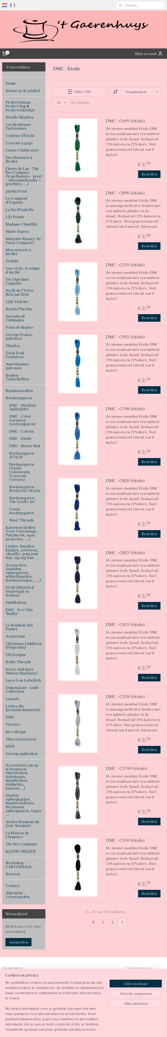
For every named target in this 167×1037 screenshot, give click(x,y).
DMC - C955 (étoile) (125, 336)
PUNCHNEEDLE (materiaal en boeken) (20, 591)
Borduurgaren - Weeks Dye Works (24, 488)
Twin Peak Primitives (15, 354)
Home (11, 83)
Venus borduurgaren (21, 510)
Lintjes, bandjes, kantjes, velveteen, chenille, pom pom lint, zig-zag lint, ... (22, 551)
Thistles (13, 345)
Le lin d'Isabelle (20, 209)
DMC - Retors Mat (24, 445)
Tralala (12, 260)
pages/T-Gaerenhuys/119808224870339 (81, 1003)
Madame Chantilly (22, 224)
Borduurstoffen (19, 390)
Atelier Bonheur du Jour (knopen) (22, 823)
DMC (10, 717)
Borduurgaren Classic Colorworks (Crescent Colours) (21, 472)
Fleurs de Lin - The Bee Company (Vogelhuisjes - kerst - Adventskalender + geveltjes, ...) (24, 176)
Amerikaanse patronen (17, 365)
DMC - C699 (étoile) (125, 121)
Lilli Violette (17, 301)
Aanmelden (18, 942)
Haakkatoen (16, 602)
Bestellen (149, 173)
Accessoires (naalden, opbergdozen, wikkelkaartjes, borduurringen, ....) (23, 572)
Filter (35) (80, 91)
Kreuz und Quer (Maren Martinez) (21, 671)
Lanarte (12, 698)
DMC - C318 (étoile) (125, 696)
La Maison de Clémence (17, 834)
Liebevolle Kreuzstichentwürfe (23, 707)
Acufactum (15, 636)
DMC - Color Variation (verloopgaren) (22, 420)
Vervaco (13, 724)
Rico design (16, 731)
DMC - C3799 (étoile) (126, 768)
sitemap (68, 1029)
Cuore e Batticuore (22, 150)
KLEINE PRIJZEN (21, 851)
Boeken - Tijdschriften (17, 377)
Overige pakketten (22, 753)
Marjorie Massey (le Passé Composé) (23, 240)
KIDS (10, 746)
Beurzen (13, 873)
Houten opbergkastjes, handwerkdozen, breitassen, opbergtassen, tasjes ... (23, 805)
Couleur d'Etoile (20, 135)
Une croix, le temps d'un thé (23, 270)
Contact (12, 885)
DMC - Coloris (21, 431)
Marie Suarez (17, 231)
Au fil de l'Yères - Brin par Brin (21, 292)
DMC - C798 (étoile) (125, 408)
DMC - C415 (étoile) (125, 624)
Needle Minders (19, 117)
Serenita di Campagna (15, 318)
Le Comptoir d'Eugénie (17, 200)
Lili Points (15, 216)
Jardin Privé (16, 191)
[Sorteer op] (135, 91)
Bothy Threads (18, 661)
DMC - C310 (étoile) (125, 840)
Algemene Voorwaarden (18, 894)
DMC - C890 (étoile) (125, 192)
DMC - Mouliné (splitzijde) (22, 407)
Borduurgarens (19, 397)
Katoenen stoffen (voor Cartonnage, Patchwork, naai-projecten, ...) (22, 533)
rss (76, 1029)
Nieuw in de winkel (23, 90)
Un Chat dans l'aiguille (17, 281)
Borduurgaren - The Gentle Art (22, 499)
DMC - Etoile (20, 438)
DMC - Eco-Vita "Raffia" (19, 611)
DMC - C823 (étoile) (125, 552)
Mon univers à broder (18, 251)
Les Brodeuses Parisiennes (18, 126)
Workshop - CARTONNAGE (19, 864)
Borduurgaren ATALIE (21, 455)
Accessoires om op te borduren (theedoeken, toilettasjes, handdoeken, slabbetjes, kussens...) (22, 776)
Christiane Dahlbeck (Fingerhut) (24, 645)
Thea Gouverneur (21, 739)
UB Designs (16, 654)
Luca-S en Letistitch (23, 680)
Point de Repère (19, 327)
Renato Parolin (19, 308)
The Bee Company (21, 843)
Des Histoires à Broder (19, 159)
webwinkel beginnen (92, 1029)
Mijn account (149, 53)
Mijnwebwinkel (129, 1029)
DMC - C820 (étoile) (125, 480)
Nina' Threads (21, 520)
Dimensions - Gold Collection (22, 689)
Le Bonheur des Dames (19, 626)
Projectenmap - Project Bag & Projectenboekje (20, 105)
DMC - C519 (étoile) (125, 264)
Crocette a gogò (19, 142)
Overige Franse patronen (19, 336)
